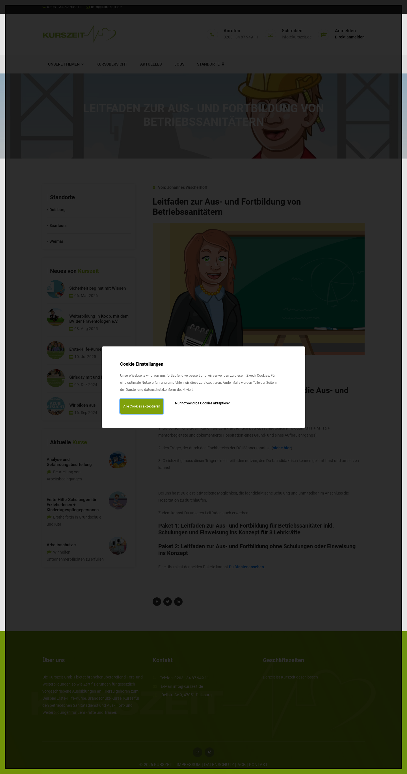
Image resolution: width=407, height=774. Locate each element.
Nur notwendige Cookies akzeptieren (203, 403)
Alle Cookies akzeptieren (141, 406)
